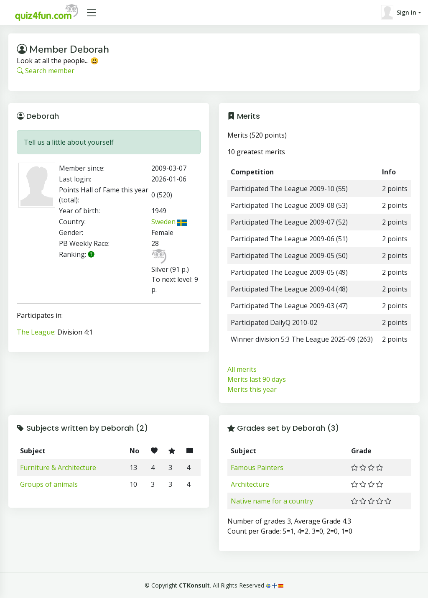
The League (35, 332)
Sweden (169, 221)
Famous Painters (257, 467)
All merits (242, 369)
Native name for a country (272, 501)
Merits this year (252, 389)
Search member (45, 70)
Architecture (250, 484)
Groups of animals (49, 484)
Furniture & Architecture (58, 467)
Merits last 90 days (256, 379)
